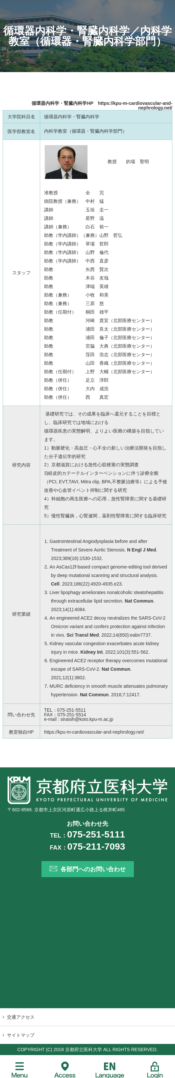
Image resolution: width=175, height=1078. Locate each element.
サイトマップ (21, 1035)
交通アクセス (21, 1017)
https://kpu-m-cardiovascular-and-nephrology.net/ (135, 105)
